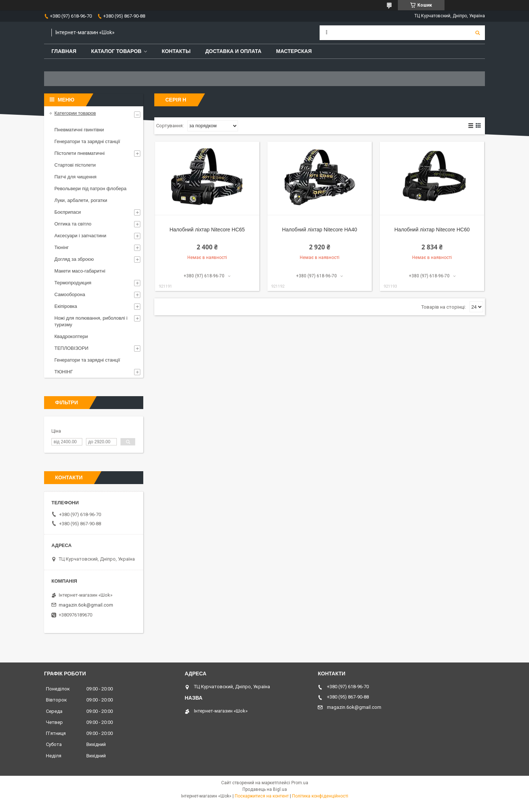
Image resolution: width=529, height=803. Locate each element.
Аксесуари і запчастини (80, 235)
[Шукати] (477, 32)
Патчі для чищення (75, 177)
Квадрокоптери (71, 336)
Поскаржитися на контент (262, 796)
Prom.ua (299, 782)
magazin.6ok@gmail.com (86, 605)
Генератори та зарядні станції (87, 141)
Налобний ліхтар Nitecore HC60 (432, 229)
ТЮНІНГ (63, 371)
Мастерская (294, 51)
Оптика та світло (72, 224)
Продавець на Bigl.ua (264, 789)
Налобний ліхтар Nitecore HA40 (319, 229)
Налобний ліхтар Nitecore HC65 (207, 229)
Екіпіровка (65, 306)
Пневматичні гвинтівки (79, 129)
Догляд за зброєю (74, 259)
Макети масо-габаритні (79, 271)
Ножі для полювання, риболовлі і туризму (90, 321)
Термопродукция (72, 282)
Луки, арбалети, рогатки (80, 200)
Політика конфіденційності (320, 796)
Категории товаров (75, 113)
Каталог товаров (116, 51)
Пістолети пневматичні (79, 153)
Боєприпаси (67, 212)
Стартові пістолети (75, 165)
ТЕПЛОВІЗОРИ (71, 348)
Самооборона (69, 294)
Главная (63, 51)
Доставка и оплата (233, 51)
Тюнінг (61, 247)
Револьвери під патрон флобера (90, 188)
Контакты (176, 51)
